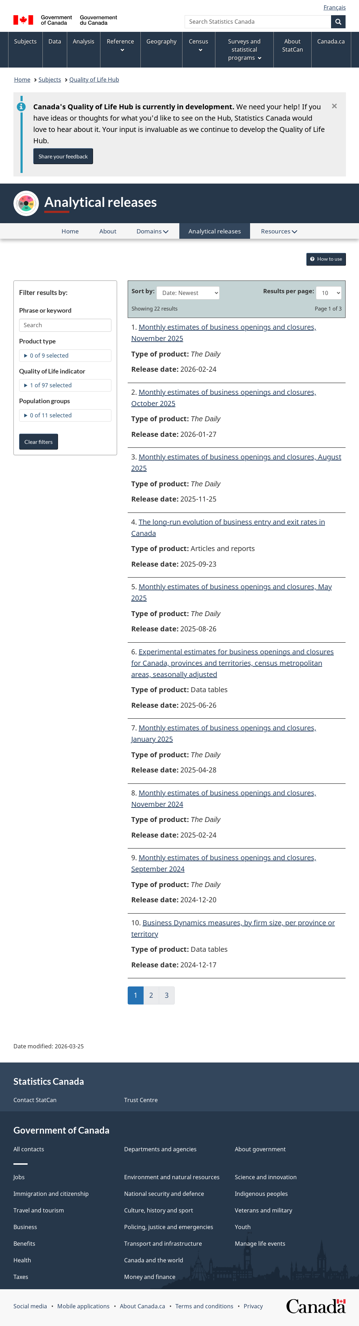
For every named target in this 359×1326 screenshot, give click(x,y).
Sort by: (144, 290)
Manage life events (260, 1243)
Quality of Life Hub (94, 79)
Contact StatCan (35, 1100)
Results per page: (289, 290)
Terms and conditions (204, 1306)
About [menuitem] (112, 233)
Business (25, 1227)
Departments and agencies (160, 1149)
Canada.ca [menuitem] (331, 41)
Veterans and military (263, 1210)
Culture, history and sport (158, 1210)
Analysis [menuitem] (83, 41)
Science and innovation (266, 1177)
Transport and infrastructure (163, 1243)
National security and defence (164, 1194)
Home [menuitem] (75, 233)
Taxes (20, 1277)
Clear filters (38, 441)
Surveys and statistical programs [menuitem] (245, 49)
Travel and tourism (38, 1210)
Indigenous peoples (261, 1194)
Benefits (24, 1243)
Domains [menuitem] (152, 231)
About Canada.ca (142, 1306)
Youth (243, 1227)
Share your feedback (63, 156)
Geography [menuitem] (161, 41)
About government (260, 1149)
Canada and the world (153, 1260)
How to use (326, 259)
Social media (30, 1306)
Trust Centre (141, 1100)
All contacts (28, 1149)
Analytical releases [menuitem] (215, 231)
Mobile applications (83, 1306)
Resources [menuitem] (279, 231)
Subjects (50, 79)
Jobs (19, 1177)
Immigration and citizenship (51, 1194)
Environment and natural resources (172, 1177)
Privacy (253, 1306)
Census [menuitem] (198, 44)
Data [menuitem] (54, 41)
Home (22, 79)
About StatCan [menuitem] (292, 45)
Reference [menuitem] (120, 44)
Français (335, 7)
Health (22, 1260)
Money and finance (149, 1277)
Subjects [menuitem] (25, 41)
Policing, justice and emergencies (168, 1227)
